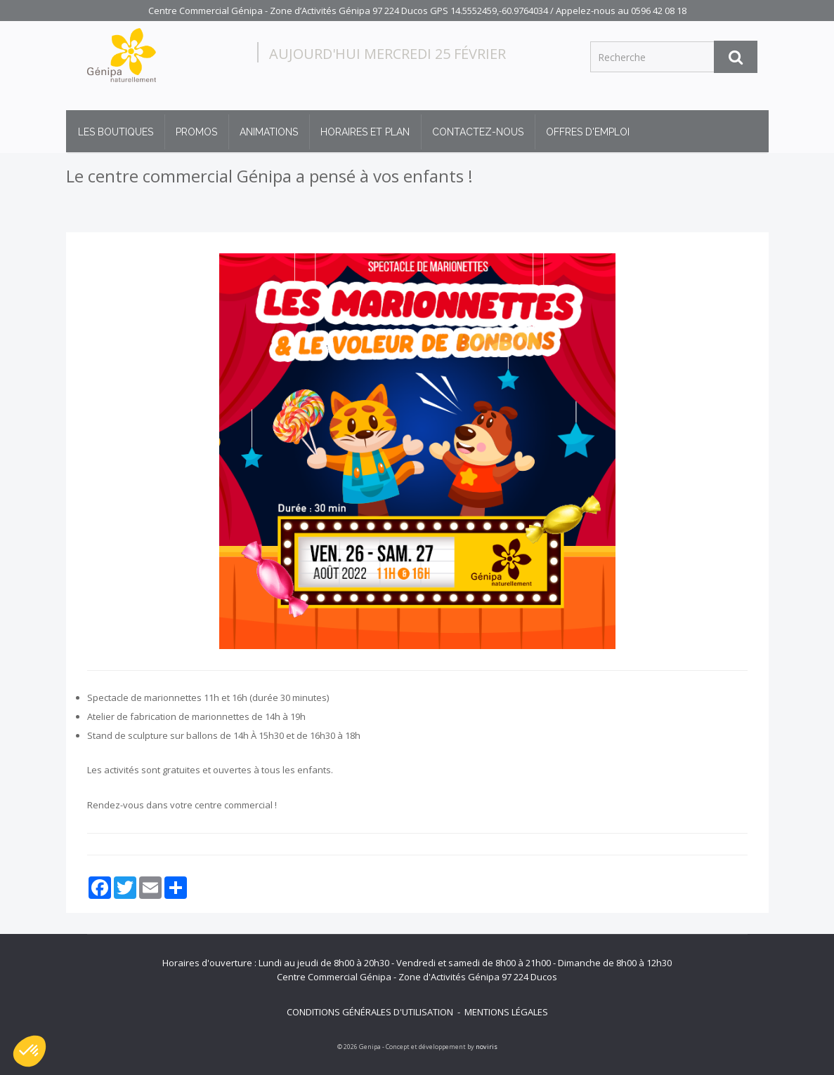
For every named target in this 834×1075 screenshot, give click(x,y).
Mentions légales (506, 1012)
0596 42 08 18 (658, 10)
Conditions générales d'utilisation (370, 1012)
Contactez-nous (477, 132)
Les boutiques (115, 132)
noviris (486, 1046)
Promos (196, 132)
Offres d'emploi (588, 132)
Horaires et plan (365, 132)
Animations (269, 132)
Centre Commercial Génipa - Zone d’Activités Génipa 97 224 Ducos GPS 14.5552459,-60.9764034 (348, 10)
